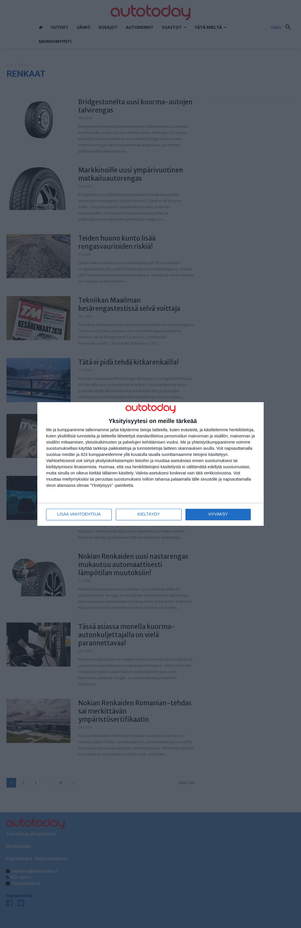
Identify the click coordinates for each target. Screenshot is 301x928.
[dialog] (150, 464)
